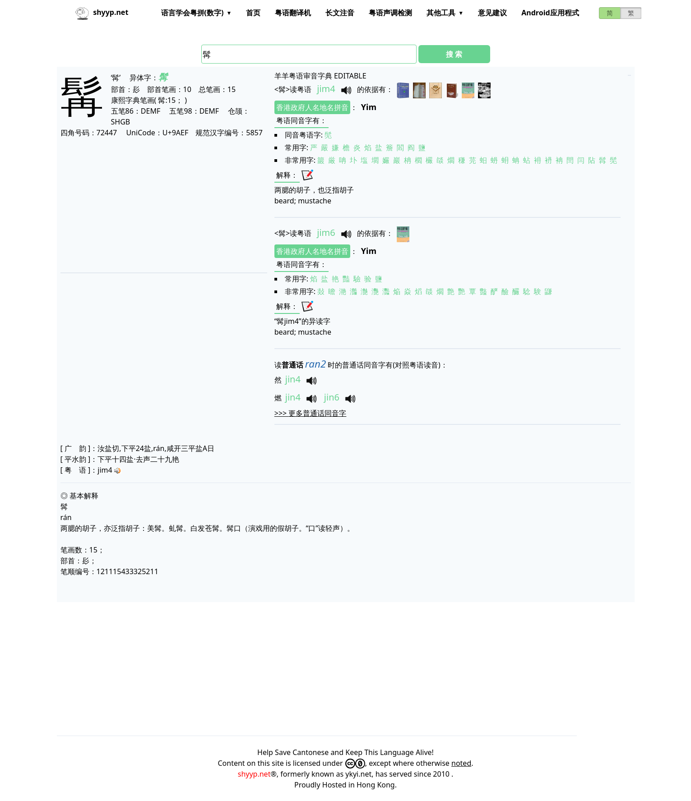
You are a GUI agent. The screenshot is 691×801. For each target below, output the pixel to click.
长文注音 (339, 13)
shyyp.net (254, 774)
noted (461, 763)
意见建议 (492, 13)
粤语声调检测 (390, 13)
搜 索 (454, 54)
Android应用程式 (550, 13)
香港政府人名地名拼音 (312, 107)
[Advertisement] (162, 205)
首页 (253, 13)
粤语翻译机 (293, 13)
